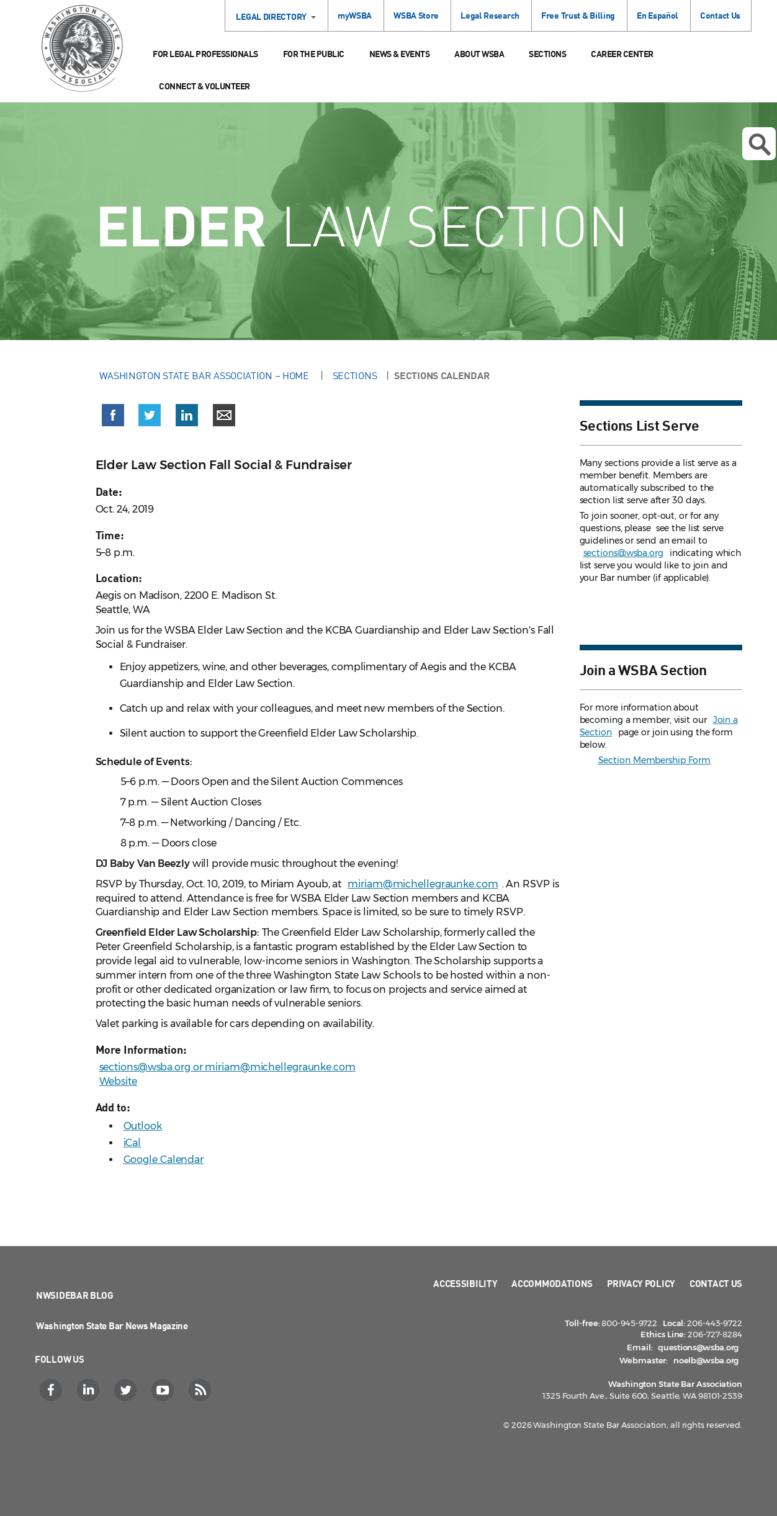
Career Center (622, 53)
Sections (547, 53)
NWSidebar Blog (75, 1295)
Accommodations (552, 1283)
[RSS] (201, 1390)
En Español (657, 15)
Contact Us (720, 15)
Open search (759, 144)
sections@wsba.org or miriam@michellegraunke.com (227, 1067)
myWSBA (355, 15)
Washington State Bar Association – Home (205, 375)
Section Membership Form (654, 760)
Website (118, 1081)
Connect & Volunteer (204, 86)
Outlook (143, 1126)
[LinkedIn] (89, 1390)
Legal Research (489, 15)
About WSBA (479, 53)
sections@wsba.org (623, 552)
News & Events (399, 53)
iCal (132, 1143)
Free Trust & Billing (578, 15)
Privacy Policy (641, 1283)
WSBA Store (416, 15)
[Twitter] (126, 1390)
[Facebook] (52, 1390)
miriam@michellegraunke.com (423, 884)
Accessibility (465, 1283)
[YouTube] (164, 1390)
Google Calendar (164, 1159)
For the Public (313, 53)
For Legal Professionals (205, 53)
